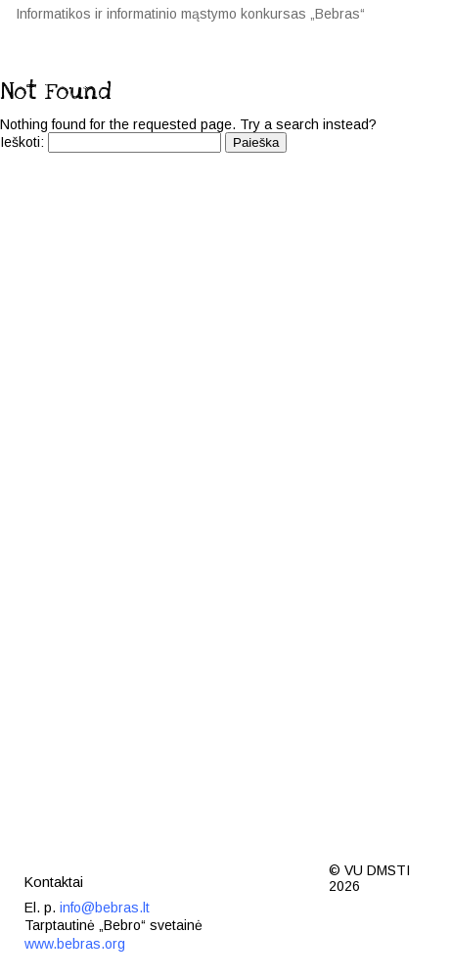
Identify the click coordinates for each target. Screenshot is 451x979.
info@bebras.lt (105, 907)
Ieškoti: (22, 142)
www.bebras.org (74, 944)
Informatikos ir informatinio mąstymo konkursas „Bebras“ (190, 14)
